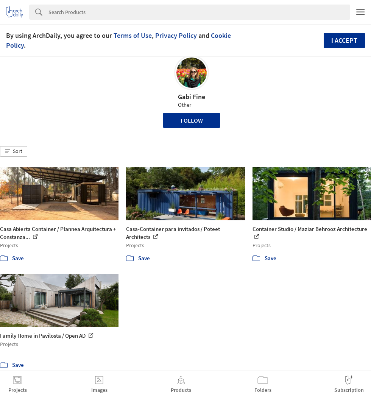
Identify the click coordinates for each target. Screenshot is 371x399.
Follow (192, 120)
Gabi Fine (191, 96)
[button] (13, 151)
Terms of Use (133, 35)
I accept (344, 40)
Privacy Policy (176, 35)
